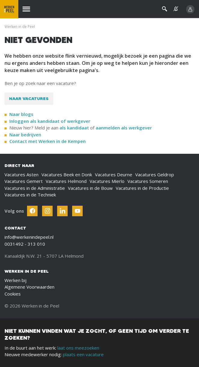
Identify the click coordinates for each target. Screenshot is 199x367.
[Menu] (26, 9)
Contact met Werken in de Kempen (47, 141)
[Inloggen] (190, 9)
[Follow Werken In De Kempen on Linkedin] (62, 211)
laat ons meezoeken (78, 348)
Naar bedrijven (25, 135)
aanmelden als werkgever (124, 128)
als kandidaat (74, 128)
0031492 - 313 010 (25, 244)
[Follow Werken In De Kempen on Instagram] (47, 211)
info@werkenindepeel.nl (29, 237)
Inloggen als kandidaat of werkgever (49, 121)
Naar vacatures (29, 98)
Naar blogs (21, 114)
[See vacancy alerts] (175, 8)
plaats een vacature (83, 354)
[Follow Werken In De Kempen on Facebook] (32, 211)
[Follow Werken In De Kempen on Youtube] (77, 211)
